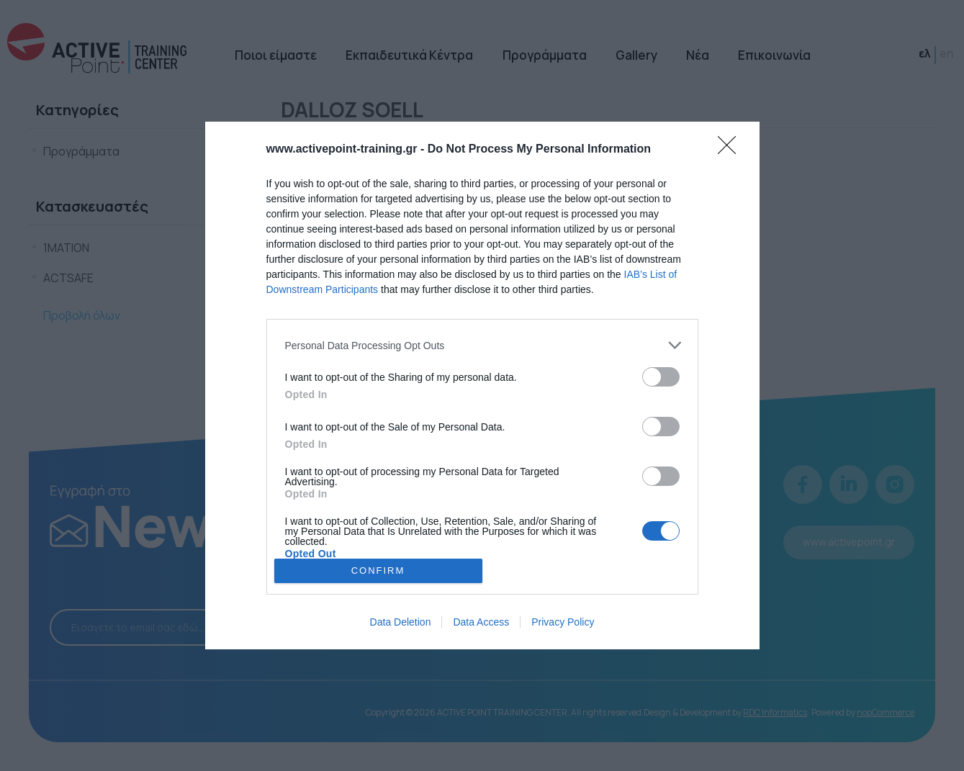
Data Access (481, 622)
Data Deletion (400, 622)
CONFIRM (378, 570)
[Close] (731, 149)
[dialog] (482, 385)
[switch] (661, 377)
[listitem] (482, 345)
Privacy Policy (562, 622)
